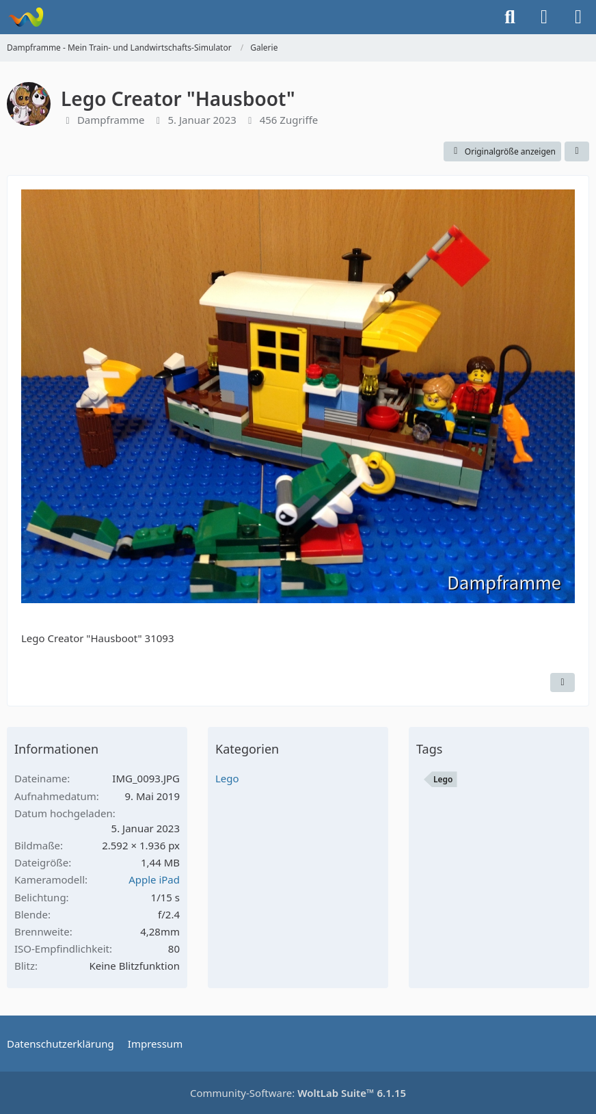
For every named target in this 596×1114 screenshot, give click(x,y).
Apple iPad (154, 879)
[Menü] (578, 17)
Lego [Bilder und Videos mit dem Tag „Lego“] (443, 779)
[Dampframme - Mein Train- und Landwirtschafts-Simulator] (25, 17)
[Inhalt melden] (562, 682)
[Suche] (510, 17)
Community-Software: (298, 1093)
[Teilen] (577, 152)
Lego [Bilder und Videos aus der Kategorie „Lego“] (227, 778)
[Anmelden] (544, 17)
